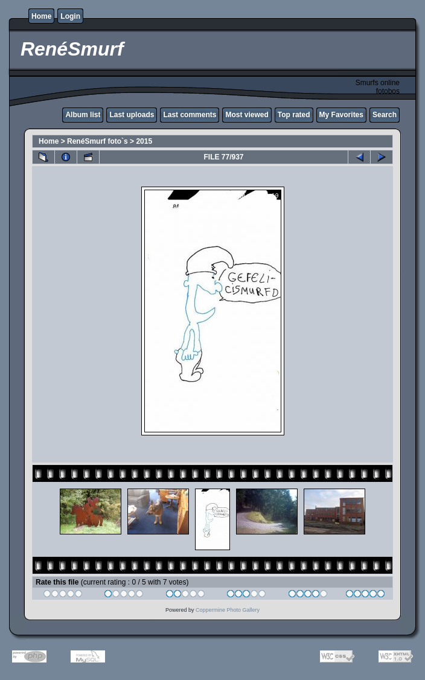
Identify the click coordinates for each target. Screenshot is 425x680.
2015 (144, 141)
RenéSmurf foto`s (97, 141)
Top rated (294, 115)
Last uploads (131, 115)
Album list (82, 115)
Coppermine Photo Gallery (228, 610)
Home (41, 16)
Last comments (189, 115)
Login (70, 16)
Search (384, 115)
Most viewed (246, 115)
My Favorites (341, 115)
